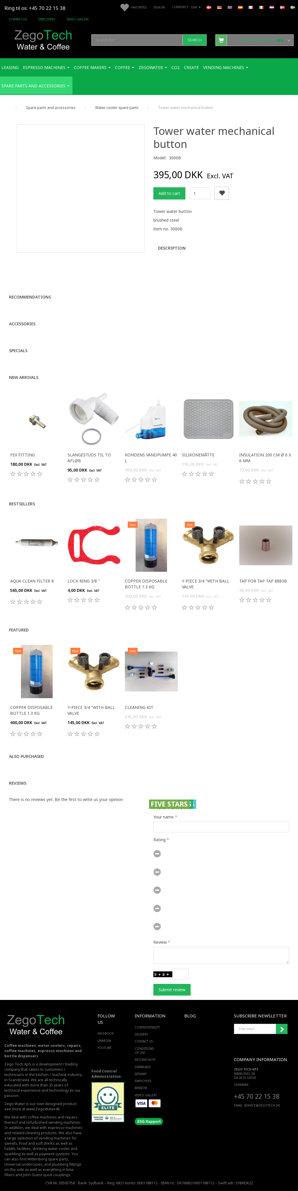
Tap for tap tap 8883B (263, 581)
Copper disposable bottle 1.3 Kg (146, 584)
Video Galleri (77, 19)
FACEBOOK (104, 1033)
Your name (163, 817)
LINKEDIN (104, 1041)
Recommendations (30, 297)
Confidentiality (147, 1027)
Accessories (22, 324)
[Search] (194, 40)
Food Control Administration (106, 1074)
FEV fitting (22, 455)
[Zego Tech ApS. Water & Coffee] (43, 39)
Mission (141, 1088)
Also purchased (26, 756)
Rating (159, 839)
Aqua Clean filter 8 (32, 581)
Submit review (172, 989)
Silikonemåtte (198, 455)
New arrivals (23, 377)
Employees (46, 19)
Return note (145, 1060)
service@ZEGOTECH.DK (262, 1105)
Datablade (143, 1067)
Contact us (18, 19)
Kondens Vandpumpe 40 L (151, 457)
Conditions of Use (144, 1051)
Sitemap (140, 1074)
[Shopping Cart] (254, 40)
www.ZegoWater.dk (43, 1109)
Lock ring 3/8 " (84, 581)
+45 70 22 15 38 (256, 1096)
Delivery (141, 1034)
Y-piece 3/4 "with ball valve (205, 584)
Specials (18, 350)
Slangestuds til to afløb (89, 457)
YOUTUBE (104, 1048)
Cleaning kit (139, 707)
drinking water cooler (51, 1148)
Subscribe (282, 1029)
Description (172, 248)
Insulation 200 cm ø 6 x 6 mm (265, 457)
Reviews (17, 783)
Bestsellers (22, 504)
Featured (19, 630)
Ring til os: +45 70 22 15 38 (34, 8)
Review (160, 942)
